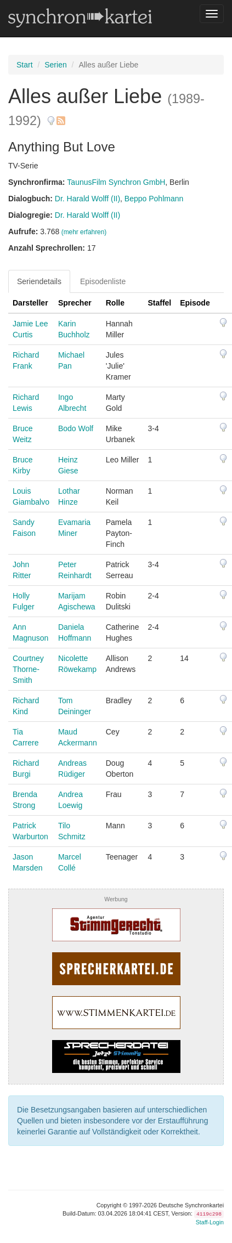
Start (24, 64)
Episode (195, 302)
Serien (55, 64)
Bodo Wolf (75, 428)
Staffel (159, 302)
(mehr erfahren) (84, 232)
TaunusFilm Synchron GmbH (116, 182)
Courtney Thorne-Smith (28, 669)
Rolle (115, 302)
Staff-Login (210, 1222)
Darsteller (30, 302)
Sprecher (75, 302)
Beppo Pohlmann (154, 198)
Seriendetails (39, 281)
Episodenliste (103, 281)
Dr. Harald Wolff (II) (87, 198)
